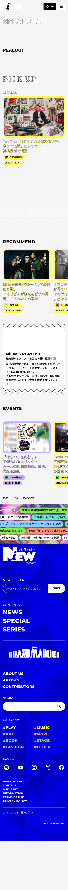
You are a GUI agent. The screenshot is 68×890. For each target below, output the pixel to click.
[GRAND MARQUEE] (34, 652)
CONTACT (10, 785)
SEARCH (9, 698)
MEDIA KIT (10, 789)
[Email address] (25, 588)
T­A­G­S (15, 497)
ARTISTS (11, 680)
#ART (8, 734)
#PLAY (9, 727)
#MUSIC (42, 727)
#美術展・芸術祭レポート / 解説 (41, 537)
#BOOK (10, 740)
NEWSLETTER (13, 580)
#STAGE (42, 740)
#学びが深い (10, 537)
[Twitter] (47, 768)
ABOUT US (13, 674)
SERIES (14, 629)
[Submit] (59, 706)
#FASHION (13, 747)
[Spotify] (6, 768)
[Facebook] (61, 768)
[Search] (34, 706)
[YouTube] (20, 768)
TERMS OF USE (13, 797)
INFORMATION (13, 793)
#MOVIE (42, 734)
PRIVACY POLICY (15, 801)
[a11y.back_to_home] (11, 6)
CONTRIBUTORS (19, 686)
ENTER (56, 588)
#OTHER (42, 747)
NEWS (12, 612)
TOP (5, 497)
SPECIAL (16, 620)
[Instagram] (34, 768)
